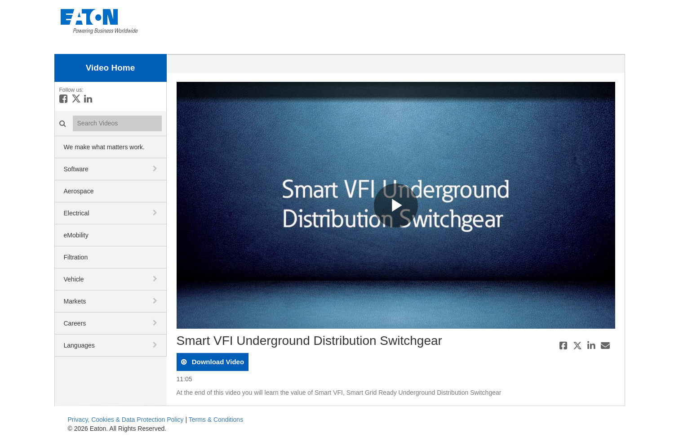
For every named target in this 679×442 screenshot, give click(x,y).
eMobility (76, 235)
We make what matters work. (104, 147)
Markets (75, 301)
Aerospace (79, 191)
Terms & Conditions (216, 419)
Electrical (76, 213)
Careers (75, 323)
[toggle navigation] (156, 168)
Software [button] (76, 169)
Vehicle (74, 279)
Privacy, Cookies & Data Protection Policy (126, 419)
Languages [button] (79, 345)
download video (217, 362)
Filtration (76, 257)
